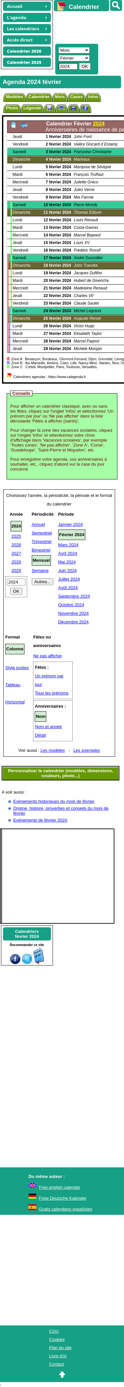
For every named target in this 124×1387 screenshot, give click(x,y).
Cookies (57, 1339)
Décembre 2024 (73, 621)
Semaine (40, 570)
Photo (12, 107)
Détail (40, 735)
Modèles (14, 96)
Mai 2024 (67, 561)
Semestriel (42, 532)
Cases (76, 96)
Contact (56, 1364)
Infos (93, 96)
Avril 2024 (67, 553)
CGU (54, 1331)
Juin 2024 (67, 570)
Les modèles (52, 750)
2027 (16, 553)
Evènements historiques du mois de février (53, 801)
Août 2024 (68, 587)
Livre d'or (58, 1355)
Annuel (38, 524)
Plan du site (60, 1347)
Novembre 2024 (73, 613)
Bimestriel (41, 550)
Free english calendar (59, 1187)
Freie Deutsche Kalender (63, 1198)
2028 (16, 561)
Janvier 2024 (70, 524)
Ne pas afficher (47, 655)
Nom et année (48, 726)
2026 (16, 544)
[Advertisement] (86, 26)
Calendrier (39, 96)
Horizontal (15, 701)
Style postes (17, 667)
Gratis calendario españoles (65, 1209)
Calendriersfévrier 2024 (27, 934)
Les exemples (86, 750)
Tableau (13, 684)
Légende (32, 107)
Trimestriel (42, 541)
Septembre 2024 (74, 596)
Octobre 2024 (71, 604)
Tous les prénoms (51, 693)
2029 (16, 570)
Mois (60, 96)
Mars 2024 (68, 544)
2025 (16, 536)
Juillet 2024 (69, 579)
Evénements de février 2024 (40, 820)
